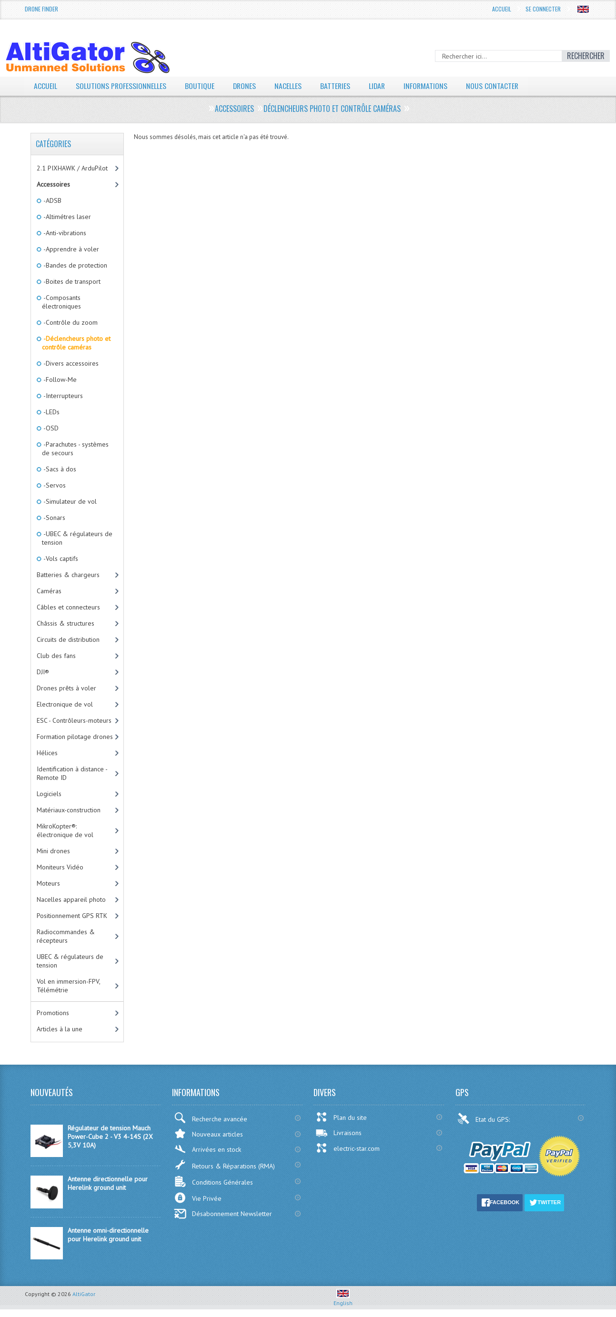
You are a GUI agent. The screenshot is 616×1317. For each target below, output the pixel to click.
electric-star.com (347, 1148)
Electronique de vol (65, 704)
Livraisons (338, 1132)
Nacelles (289, 85)
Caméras (49, 591)
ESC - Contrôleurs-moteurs (74, 720)
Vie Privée (198, 1198)
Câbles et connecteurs (68, 607)
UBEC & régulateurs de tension (70, 960)
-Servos (54, 485)
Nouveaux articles (208, 1133)
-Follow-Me (59, 379)
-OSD (50, 428)
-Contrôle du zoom (70, 322)
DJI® (43, 672)
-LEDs (51, 412)
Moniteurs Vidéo (60, 867)
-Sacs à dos (59, 469)
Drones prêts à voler (66, 688)
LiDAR (379, 85)
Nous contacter (495, 85)
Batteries (337, 85)
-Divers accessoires (70, 363)
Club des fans (56, 655)
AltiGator (83, 1293)
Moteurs (48, 883)
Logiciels (49, 793)
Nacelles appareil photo (71, 899)
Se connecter (543, 9)
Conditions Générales (213, 1181)
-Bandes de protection (74, 265)
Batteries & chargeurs (68, 574)
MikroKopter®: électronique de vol (65, 830)
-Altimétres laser (66, 216)
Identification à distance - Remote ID (72, 773)
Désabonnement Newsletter (223, 1213)
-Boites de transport (71, 281)
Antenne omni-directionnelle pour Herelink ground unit (108, 1234)
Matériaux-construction (69, 810)
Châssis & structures (65, 623)
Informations (428, 85)
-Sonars (53, 517)
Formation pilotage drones (75, 736)
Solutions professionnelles (121, 85)
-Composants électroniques (61, 301)
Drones (245, 85)
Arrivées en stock (207, 1149)
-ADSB (51, 200)
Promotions (53, 1012)
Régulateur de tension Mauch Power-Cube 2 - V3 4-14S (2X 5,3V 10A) (110, 1136)
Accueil (501, 9)
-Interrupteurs (62, 395)
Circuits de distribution (68, 639)
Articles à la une (59, 1029)
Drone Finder (41, 9)
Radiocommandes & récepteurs (66, 936)
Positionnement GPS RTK (72, 915)
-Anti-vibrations (64, 233)
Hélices (47, 752)
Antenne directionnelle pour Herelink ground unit (108, 1183)
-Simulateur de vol (69, 501)
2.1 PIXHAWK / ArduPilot (72, 168)
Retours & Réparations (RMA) (224, 1164)
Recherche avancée (210, 1117)
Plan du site (341, 1117)
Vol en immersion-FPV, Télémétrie (69, 985)
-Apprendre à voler (70, 249)
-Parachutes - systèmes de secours (75, 448)
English (343, 1299)
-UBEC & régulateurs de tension (77, 538)
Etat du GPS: (484, 1118)
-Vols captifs (60, 558)
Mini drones (53, 851)
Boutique (200, 85)
